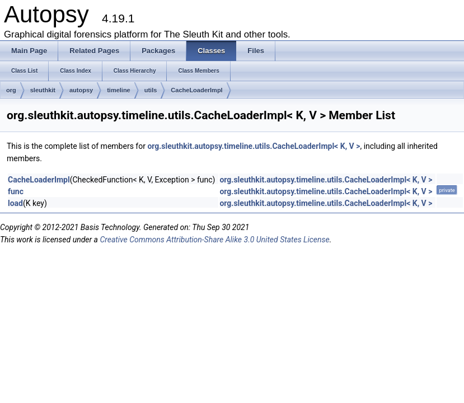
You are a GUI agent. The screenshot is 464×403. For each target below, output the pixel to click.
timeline (118, 90)
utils (150, 90)
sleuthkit (42, 90)
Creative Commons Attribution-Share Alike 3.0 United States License (214, 239)
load (15, 203)
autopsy (81, 90)
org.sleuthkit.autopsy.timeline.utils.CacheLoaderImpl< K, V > (253, 146)
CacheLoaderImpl (196, 90)
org (11, 90)
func (16, 191)
